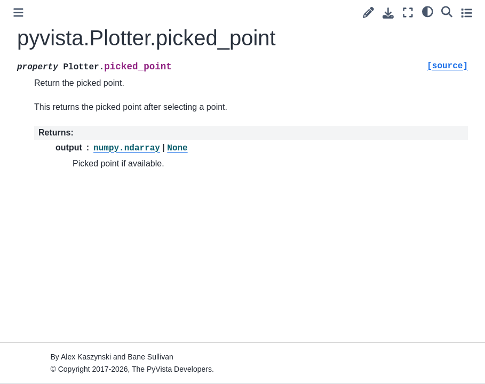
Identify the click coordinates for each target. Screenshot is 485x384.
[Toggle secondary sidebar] (466, 12)
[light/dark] (428, 11)
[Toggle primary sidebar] (18, 12)
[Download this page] (388, 13)
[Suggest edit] (368, 12)
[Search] (447, 11)
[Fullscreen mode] (408, 12)
